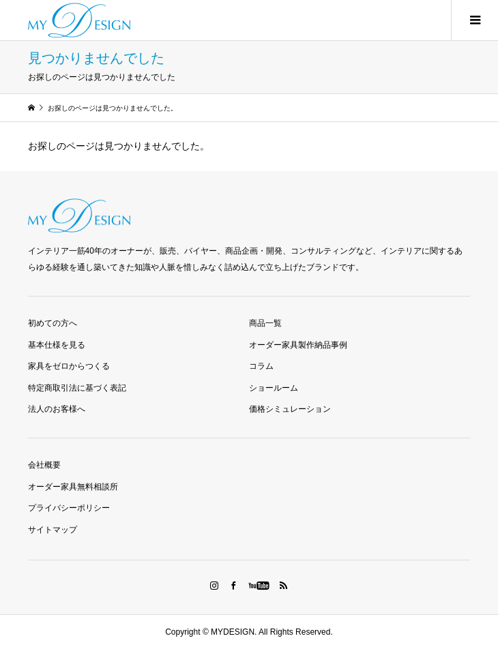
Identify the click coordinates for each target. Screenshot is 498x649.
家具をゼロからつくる (69, 366)
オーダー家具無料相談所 (73, 487)
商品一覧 (265, 323)
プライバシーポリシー (69, 508)
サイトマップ (52, 529)
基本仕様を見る (56, 345)
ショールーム (273, 388)
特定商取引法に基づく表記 (77, 388)
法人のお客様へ (56, 409)
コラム (261, 366)
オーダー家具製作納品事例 (298, 345)
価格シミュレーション (290, 409)
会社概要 (44, 465)
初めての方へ (52, 323)
